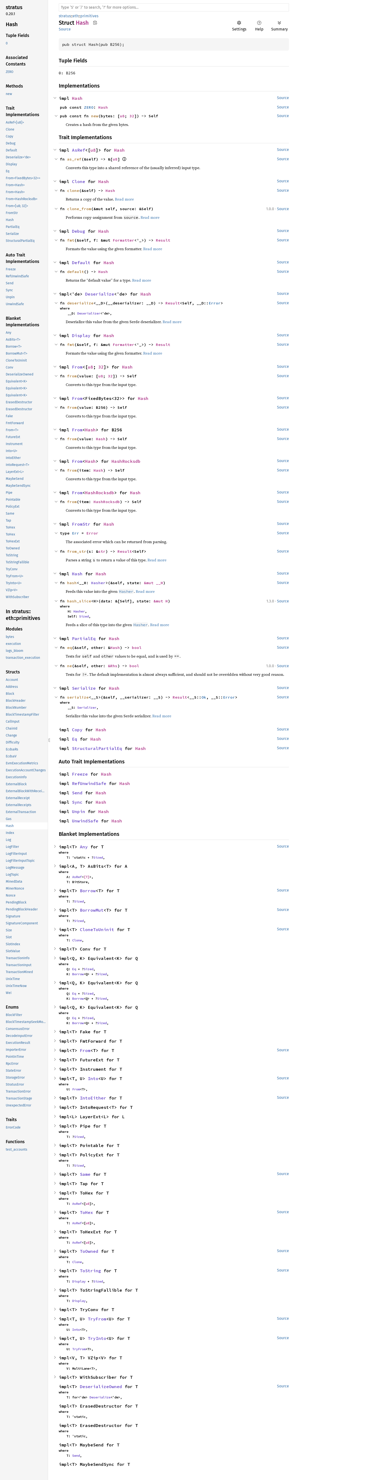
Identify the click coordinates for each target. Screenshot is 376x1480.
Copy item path (95, 22)
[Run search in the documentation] (174, 7)
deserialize (80, 303)
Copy (77, 729)
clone (73, 190)
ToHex (86, 1212)
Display (81, 335)
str (102, 551)
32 (131, 115)
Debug (78, 231)
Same (85, 1174)
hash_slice (79, 601)
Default (81, 262)
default (75, 271)
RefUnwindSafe (89, 783)
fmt (70, 240)
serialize (78, 697)
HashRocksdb (126, 461)
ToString (90, 1270)
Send (77, 793)
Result (163, 240)
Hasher (98, 582)
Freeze (80, 774)
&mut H (160, 601)
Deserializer (88, 313)
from (72, 376)
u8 (122, 115)
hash (72, 582)
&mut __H (153, 582)
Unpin (78, 811)
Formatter (123, 240)
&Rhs (113, 665)
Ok (203, 697)
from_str (76, 551)
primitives (89, 16)
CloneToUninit (97, 929)
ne (69, 665)
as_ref (74, 159)
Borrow (88, 890)
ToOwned (89, 1251)
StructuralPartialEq (97, 748)
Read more (124, 199)
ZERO (89, 107)
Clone (78, 181)
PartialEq (84, 638)
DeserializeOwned (101, 1386)
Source (65, 29)
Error (215, 303)
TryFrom (97, 1319)
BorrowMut (92, 910)
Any (84, 847)
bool (136, 647)
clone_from (79, 208)
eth (75, 16)
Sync (77, 802)
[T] (86, 877)
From (77, 367)
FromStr (81, 524)
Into (93, 1078)
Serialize (84, 688)
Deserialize (99, 294)
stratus (65, 16)
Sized (84, 616)
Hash (77, 98)
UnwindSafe (85, 821)
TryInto (97, 1338)
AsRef (78, 150)
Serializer (86, 707)
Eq (74, 739)
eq (69, 647)
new (94, 115)
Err (75, 533)
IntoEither (93, 1098)
